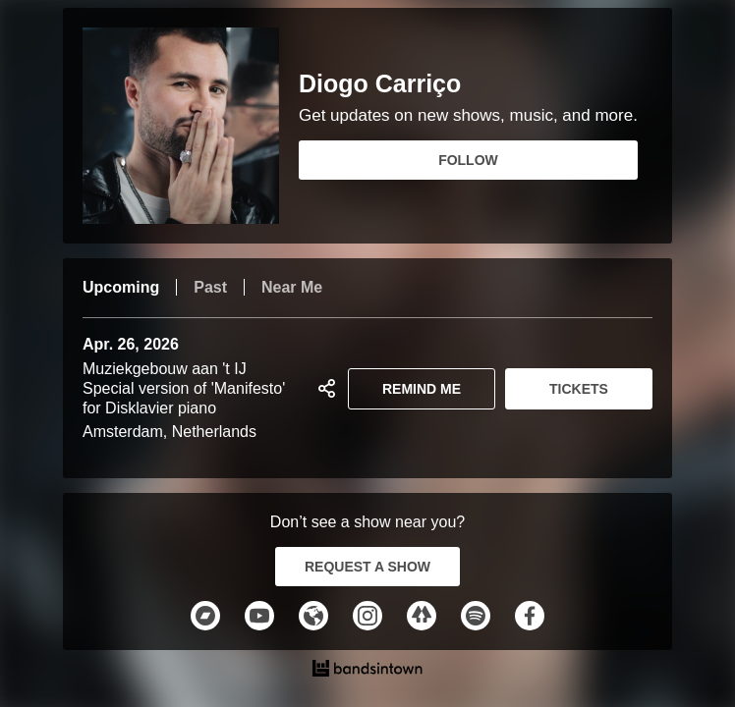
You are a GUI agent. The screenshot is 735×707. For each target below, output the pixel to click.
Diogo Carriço (380, 84)
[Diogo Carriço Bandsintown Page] (191, 125)
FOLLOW (468, 160)
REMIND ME (421, 389)
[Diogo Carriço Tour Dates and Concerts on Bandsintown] (367, 670)
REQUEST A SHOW (367, 566)
